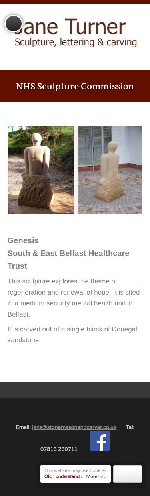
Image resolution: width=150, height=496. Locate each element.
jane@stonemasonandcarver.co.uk (74, 427)
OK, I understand (62, 476)
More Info (96, 476)
